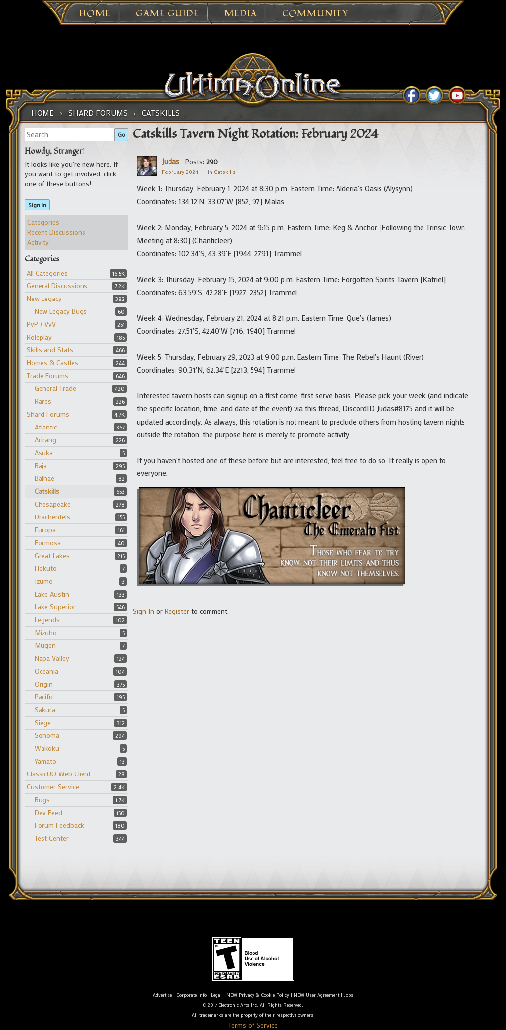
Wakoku (47, 748)
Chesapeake (53, 504)
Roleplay (39, 337)
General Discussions (57, 285)
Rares (43, 401)
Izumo (44, 581)
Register (177, 611)
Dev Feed (48, 812)
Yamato (45, 761)
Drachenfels (52, 516)
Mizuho (46, 632)
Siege (43, 722)
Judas (170, 161)
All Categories (47, 273)
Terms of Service (253, 1025)
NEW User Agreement (316, 995)
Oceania (46, 671)
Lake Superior (55, 606)
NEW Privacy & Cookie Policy (257, 995)
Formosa (48, 542)
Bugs (42, 799)
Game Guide (167, 14)
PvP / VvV (41, 324)
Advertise (162, 995)
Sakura (45, 709)
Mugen (45, 645)
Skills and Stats (50, 349)
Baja (41, 465)
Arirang (45, 439)
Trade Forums (47, 375)
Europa (45, 529)
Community (315, 14)
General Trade (55, 388)
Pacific (44, 696)
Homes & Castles (52, 362)
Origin (44, 683)
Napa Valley (52, 658)
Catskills (47, 491)
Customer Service (53, 786)
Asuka (44, 452)
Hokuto (46, 568)
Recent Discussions (56, 232)
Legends (47, 619)
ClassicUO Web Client (59, 773)
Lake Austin (52, 594)
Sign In (37, 205)
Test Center (52, 838)
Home (95, 14)
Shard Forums (48, 414)
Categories (43, 222)
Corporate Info (191, 995)
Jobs (348, 995)
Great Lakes (52, 555)
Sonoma (47, 735)
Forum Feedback (59, 825)
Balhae (44, 478)
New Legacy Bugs (61, 311)
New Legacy (44, 298)
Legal (216, 995)
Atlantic (46, 426)
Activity (38, 242)
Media (240, 14)
